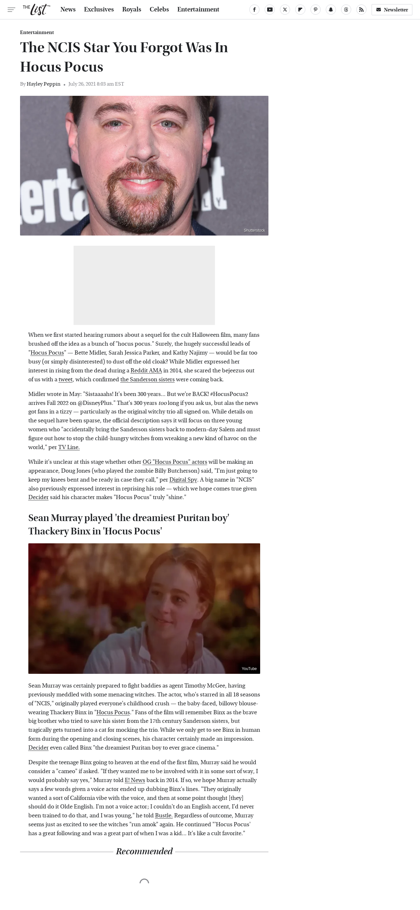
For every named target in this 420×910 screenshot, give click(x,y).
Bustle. (164, 815)
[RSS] (361, 9)
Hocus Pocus (47, 352)
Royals (131, 9)
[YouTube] (270, 9)
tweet (66, 379)
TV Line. (69, 447)
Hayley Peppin (44, 84)
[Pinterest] (315, 9)
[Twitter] (285, 9)
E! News (135, 780)
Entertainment (198, 9)
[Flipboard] (300, 9)
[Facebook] (254, 9)
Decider (38, 497)
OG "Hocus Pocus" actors (175, 462)
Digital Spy (183, 479)
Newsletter (392, 10)
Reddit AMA (146, 370)
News (68, 9)
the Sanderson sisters (147, 379)
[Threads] (346, 9)
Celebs (159, 9)
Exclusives (99, 9)
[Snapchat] (331, 9)
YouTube (249, 669)
